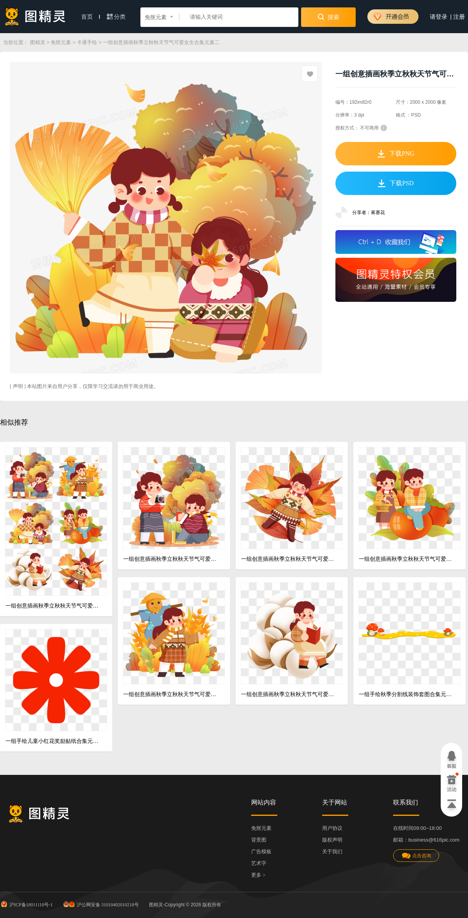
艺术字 (258, 863)
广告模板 (261, 851)
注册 (459, 17)
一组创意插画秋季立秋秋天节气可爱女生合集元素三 (406, 559)
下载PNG (396, 153)
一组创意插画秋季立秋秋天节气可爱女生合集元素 (53, 606)
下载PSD (395, 183)
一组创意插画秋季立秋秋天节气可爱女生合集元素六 (289, 559)
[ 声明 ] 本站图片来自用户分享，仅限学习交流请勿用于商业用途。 (84, 386)
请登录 (438, 17)
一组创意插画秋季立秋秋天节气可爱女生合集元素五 (289, 694)
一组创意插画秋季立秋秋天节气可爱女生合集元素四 (171, 694)
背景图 (258, 840)
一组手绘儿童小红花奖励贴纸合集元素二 (53, 741)
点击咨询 (416, 855)
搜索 (328, 17)
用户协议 (332, 828)
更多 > (258, 875)
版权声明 (332, 840)
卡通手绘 (87, 42)
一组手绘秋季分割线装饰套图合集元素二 (406, 694)
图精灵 (37, 42)
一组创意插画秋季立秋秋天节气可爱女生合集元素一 (171, 559)
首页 (90, 17)
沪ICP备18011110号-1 (26, 904)
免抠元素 (61, 42)
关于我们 (332, 851)
